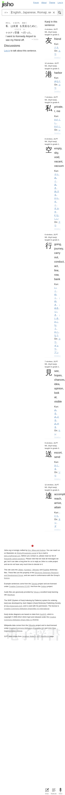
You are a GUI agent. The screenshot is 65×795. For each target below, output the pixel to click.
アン (56, 352)
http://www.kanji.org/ (14, 606)
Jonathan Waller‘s (29, 636)
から (56, 198)
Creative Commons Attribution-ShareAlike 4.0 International (26, 609)
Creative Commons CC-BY (19, 586)
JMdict (20, 570)
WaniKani (11, 595)
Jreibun (44, 586)
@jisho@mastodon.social (26, 553)
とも (56, 47)
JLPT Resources (42, 636)
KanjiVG (43, 614)
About (44, 3)
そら (56, 174)
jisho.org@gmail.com (12, 556)
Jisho (8, 4)
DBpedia (31, 625)
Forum (36, 3)
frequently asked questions (14, 559)
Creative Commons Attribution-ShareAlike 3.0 (26, 628)
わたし (57, 126)
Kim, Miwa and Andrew (36, 550)
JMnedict (35, 570)
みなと (57, 81)
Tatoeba (35, 39)
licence (7, 578)
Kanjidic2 (27, 570)
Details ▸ (57, 58)
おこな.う (56, 325)
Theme (52, 3)
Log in (60, 3)
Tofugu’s (36, 592)
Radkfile (46, 570)
